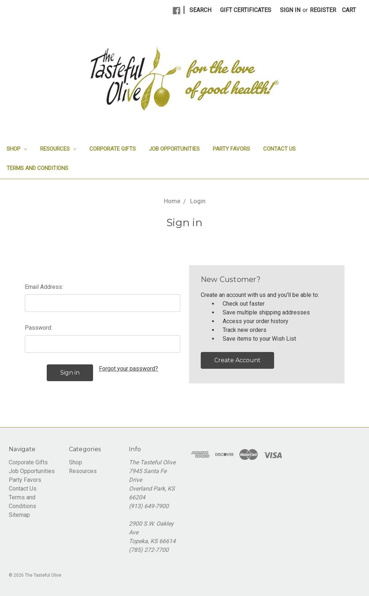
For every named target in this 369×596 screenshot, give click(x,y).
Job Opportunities (174, 149)
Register (323, 10)
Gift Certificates (245, 10)
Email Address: (44, 286)
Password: (38, 327)
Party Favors (231, 149)
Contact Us (279, 149)
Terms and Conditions (37, 168)
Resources (58, 149)
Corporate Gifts (112, 149)
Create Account (237, 360)
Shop (17, 149)
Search (200, 10)
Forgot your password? (128, 368)
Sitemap (19, 514)
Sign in (290, 10)
